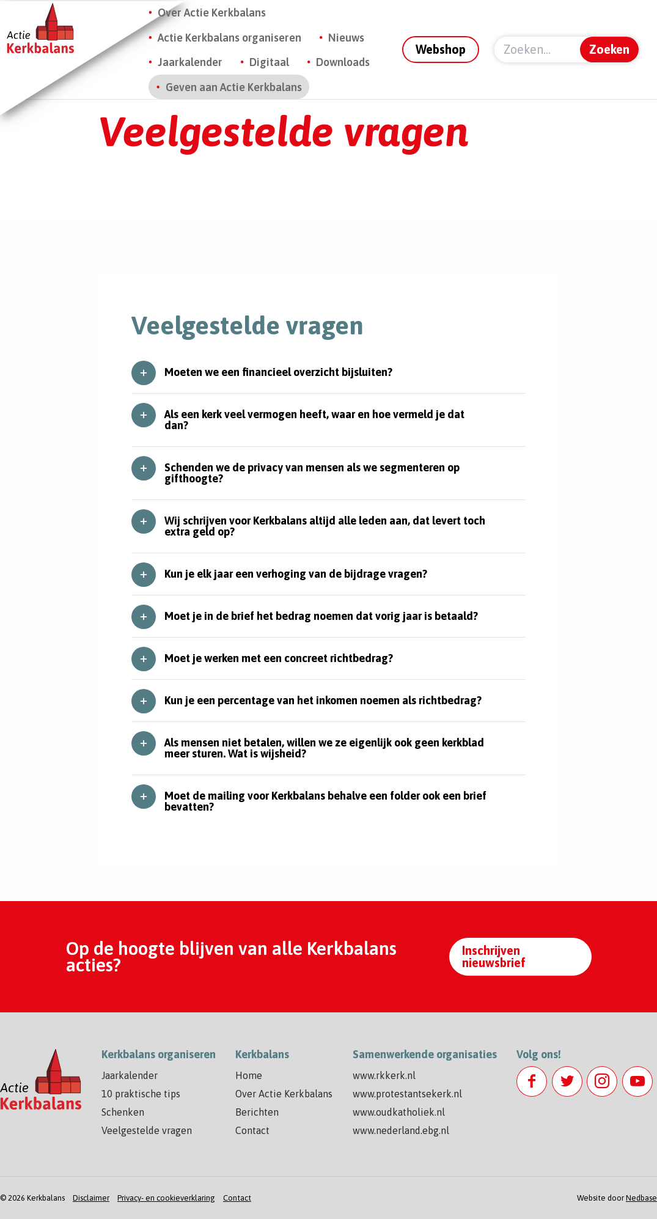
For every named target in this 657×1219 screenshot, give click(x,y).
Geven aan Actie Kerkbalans (234, 87)
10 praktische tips (140, 1093)
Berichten (257, 1112)
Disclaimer (91, 1197)
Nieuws (346, 37)
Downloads (343, 62)
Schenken (122, 1112)
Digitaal (269, 62)
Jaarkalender (190, 62)
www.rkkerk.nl (384, 1075)
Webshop (441, 49)
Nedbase (641, 1197)
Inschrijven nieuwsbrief (494, 956)
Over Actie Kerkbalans (212, 12)
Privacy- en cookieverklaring (166, 1197)
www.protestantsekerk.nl (407, 1093)
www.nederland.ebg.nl (401, 1130)
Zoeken (609, 49)
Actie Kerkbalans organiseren (229, 37)
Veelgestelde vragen (146, 1130)
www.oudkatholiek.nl (399, 1112)
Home (248, 1075)
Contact (252, 1130)
